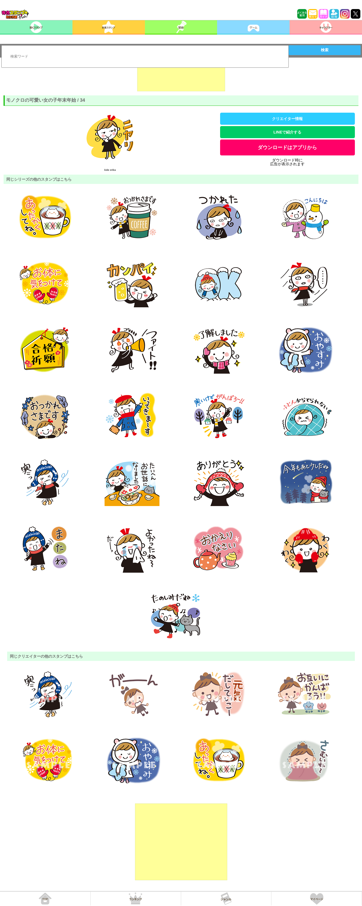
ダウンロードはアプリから (287, 147)
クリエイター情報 (287, 119)
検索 (325, 50)
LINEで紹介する (287, 132)
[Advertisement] (181, 77)
